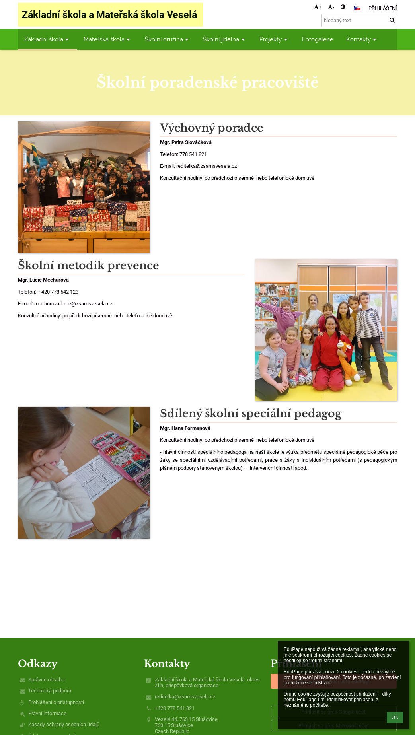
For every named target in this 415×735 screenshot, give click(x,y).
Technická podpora (49, 691)
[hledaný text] (359, 20)
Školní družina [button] (168, 39)
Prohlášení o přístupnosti (56, 702)
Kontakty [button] (362, 39)
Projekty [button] (274, 39)
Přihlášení (382, 8)
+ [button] (317, 7)
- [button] (331, 7)
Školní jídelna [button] (225, 39)
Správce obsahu (46, 679)
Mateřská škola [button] (108, 39)
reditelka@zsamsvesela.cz (185, 697)
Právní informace (47, 713)
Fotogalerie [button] (317, 39)
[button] (357, 8)
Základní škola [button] (47, 39)
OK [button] (395, 717)
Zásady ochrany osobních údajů (63, 724)
